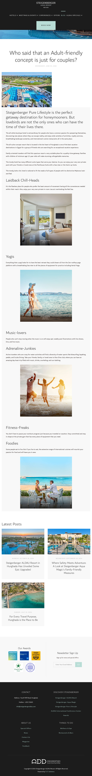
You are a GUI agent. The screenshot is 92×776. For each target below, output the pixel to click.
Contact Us (26, 737)
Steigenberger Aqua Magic (66, 702)
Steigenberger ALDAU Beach (66, 698)
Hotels (14, 15)
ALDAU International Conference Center (66, 711)
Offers (57, 15)
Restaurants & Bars (66, 733)
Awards (66, 715)
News (26, 733)
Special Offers (26, 728)
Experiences (46, 15)
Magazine (26, 741)
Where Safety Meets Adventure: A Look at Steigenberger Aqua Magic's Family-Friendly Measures (69, 568)
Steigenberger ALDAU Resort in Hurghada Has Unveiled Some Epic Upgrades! (23, 566)
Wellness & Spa (66, 728)
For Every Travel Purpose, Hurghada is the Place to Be (23, 618)
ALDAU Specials (74, 15)
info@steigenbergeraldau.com (26, 706)
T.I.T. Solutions (49, 771)
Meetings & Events (28, 15)
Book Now (46, 25)
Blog (63, 15)
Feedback (25, 746)
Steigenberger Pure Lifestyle (66, 706)
